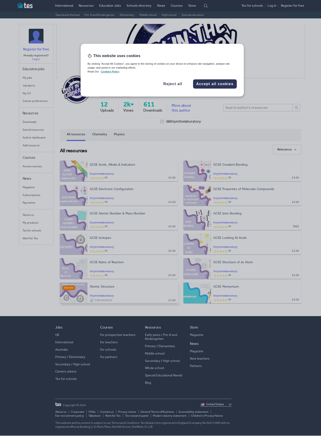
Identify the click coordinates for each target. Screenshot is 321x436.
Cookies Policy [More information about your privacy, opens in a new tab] (110, 71)
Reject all (172, 84)
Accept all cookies (214, 84)
